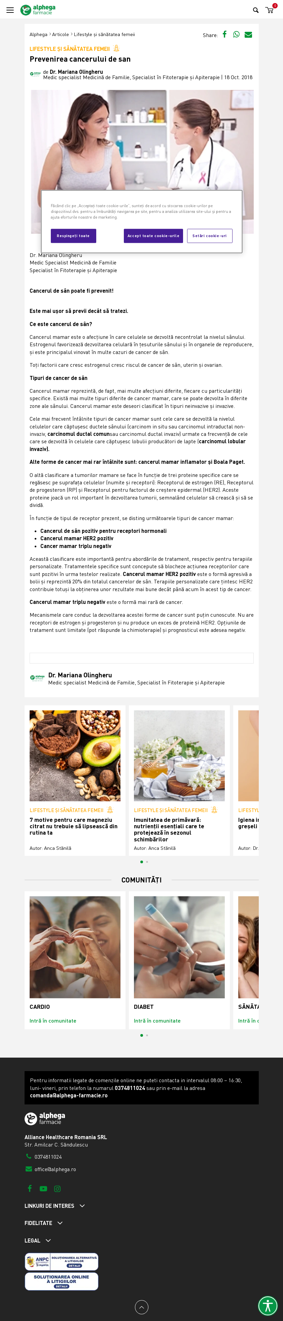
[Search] (255, 10)
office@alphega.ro (50, 1169)
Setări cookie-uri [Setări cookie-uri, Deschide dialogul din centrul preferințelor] (209, 235)
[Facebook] (30, 1188)
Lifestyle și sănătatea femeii (104, 34)
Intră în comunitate (53, 1020)
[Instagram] (57, 1188)
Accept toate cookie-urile (153, 235)
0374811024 (43, 1156)
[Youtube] (43, 1188)
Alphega (38, 34)
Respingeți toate (73, 235)
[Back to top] (141, 1307)
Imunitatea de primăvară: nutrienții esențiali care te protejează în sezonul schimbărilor (169, 829)
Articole (60, 34)
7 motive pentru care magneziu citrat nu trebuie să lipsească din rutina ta (73, 826)
